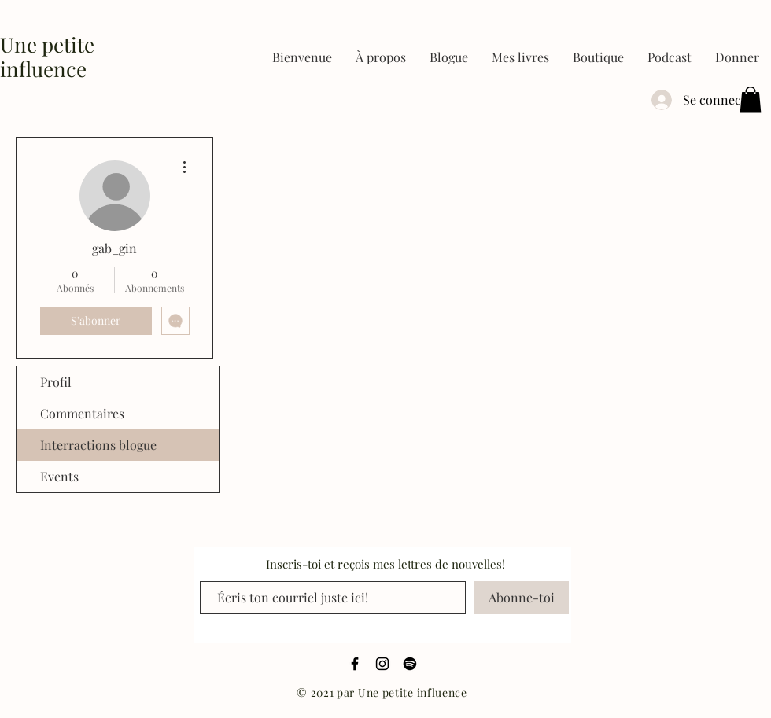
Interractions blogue (98, 444)
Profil (56, 382)
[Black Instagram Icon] (382, 663)
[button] (520, 57)
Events (59, 476)
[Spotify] (410, 663)
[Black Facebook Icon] (354, 663)
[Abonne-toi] (521, 597)
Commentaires (82, 413)
